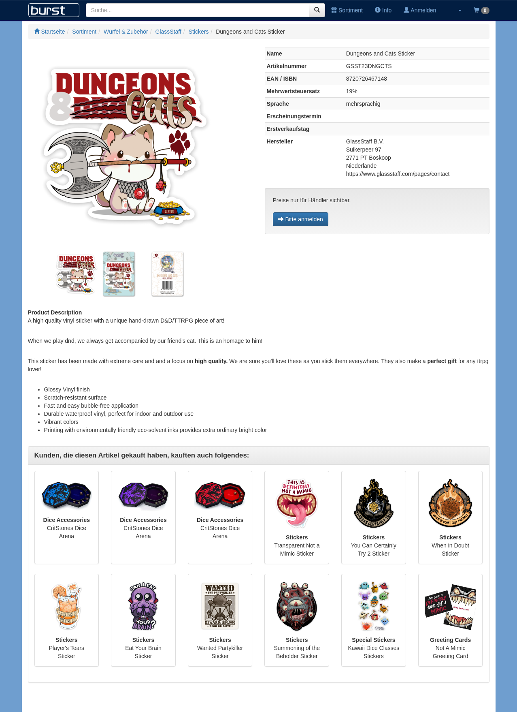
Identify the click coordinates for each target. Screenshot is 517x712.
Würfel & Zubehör (126, 31)
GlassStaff (168, 31)
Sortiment (347, 10)
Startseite (49, 31)
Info (383, 10)
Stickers (199, 31)
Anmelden (420, 10)
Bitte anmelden (300, 219)
